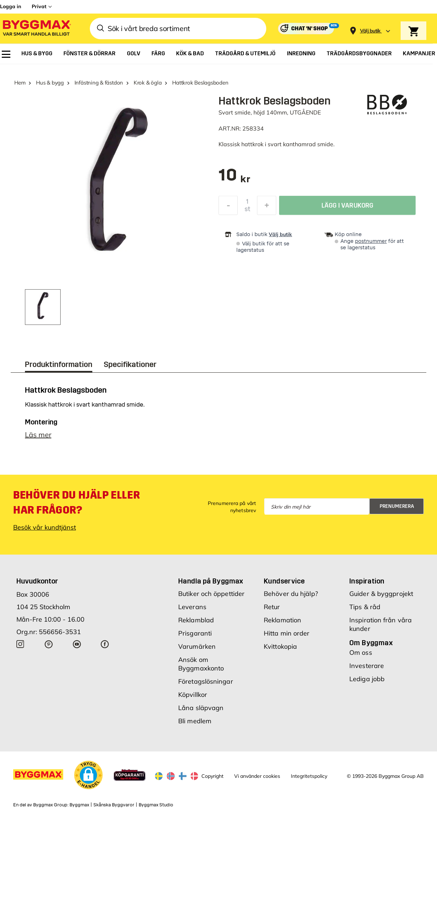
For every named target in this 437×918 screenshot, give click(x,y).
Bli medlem (194, 721)
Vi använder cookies (257, 776)
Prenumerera (397, 506)
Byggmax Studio (156, 804)
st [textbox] (247, 211)
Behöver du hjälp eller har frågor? (76, 502)
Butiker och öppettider (211, 594)
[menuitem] (6, 54)
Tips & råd (364, 607)
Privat (39, 6)
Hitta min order (287, 633)
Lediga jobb (367, 679)
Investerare (366, 666)
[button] (88, 775)
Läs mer (38, 434)
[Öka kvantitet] (266, 207)
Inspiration (366, 581)
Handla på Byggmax (210, 581)
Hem (19, 82)
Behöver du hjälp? (291, 594)
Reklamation (282, 620)
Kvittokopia (280, 646)
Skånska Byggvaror (113, 804)
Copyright (212, 776)
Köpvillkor (192, 694)
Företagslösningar (205, 681)
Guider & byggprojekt (381, 594)
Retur (272, 607)
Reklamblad (196, 620)
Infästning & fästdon (98, 82)
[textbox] (234, 178)
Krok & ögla (148, 82)
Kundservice (284, 581)
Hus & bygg (50, 82)
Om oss (360, 652)
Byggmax (79, 804)
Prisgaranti (195, 633)
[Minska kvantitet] (228, 207)
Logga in (10, 6)
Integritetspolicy (309, 776)
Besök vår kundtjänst (44, 527)
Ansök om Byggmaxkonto (201, 664)
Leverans (192, 607)
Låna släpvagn (200, 708)
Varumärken (197, 646)
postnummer (371, 241)
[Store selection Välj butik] (370, 31)
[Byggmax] (36, 28)
